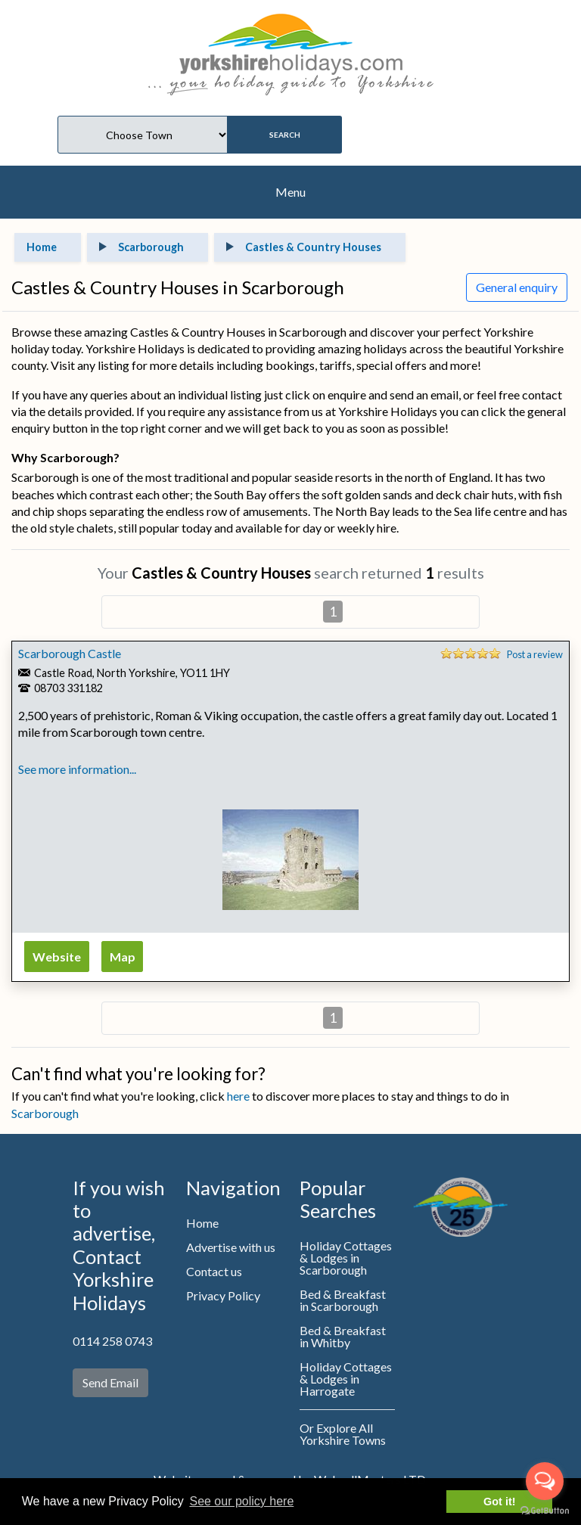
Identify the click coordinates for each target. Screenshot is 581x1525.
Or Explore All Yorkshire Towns (343, 1434)
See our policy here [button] (241, 1501)
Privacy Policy (223, 1295)
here (238, 1096)
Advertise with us (230, 1247)
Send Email (110, 1382)
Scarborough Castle (69, 653)
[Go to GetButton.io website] (544, 1509)
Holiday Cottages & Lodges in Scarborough (346, 1257)
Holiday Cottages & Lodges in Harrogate (346, 1378)
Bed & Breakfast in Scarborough (343, 1300)
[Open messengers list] (545, 1481)
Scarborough (45, 1113)
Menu (290, 192)
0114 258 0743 (112, 1341)
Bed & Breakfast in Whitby (343, 1336)
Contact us (214, 1271)
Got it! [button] (499, 1501)
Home (202, 1223)
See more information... (77, 769)
